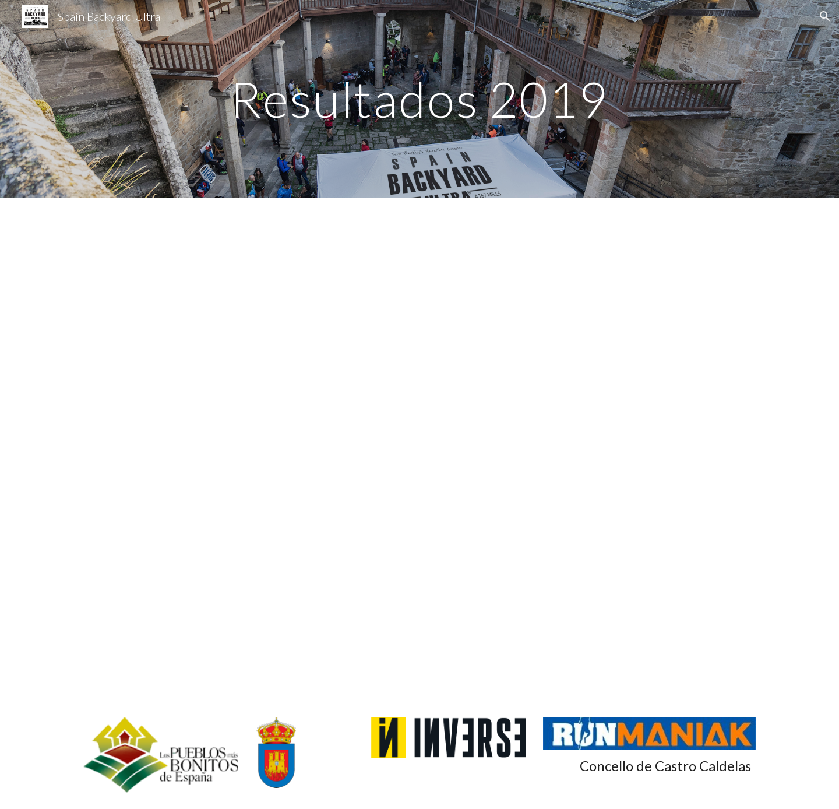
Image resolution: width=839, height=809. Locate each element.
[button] (825, 16)
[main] (419, 98)
